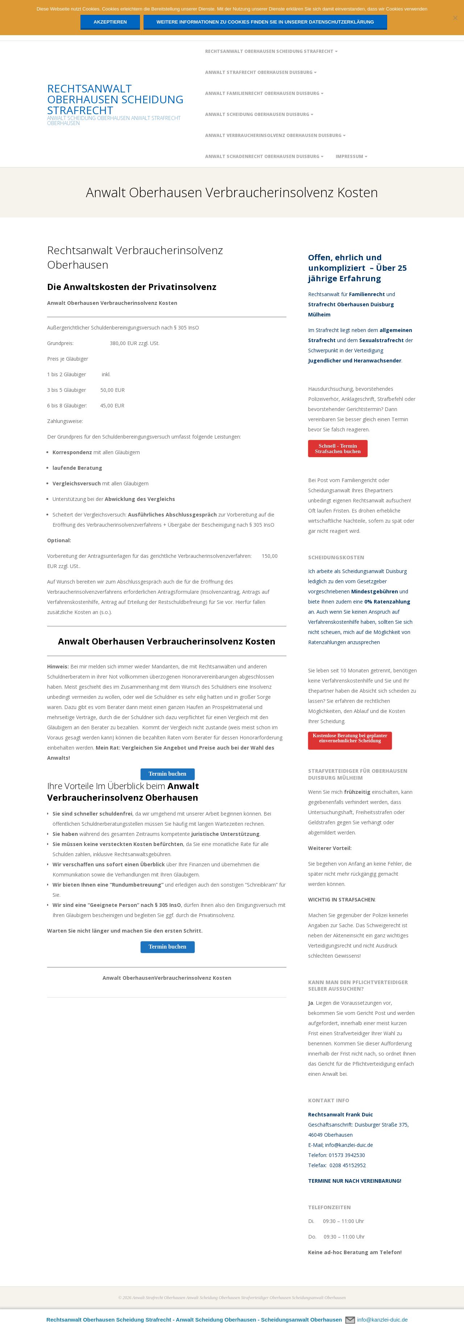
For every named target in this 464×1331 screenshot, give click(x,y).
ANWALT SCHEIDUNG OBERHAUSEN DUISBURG (257, 114)
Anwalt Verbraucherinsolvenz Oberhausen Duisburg (273, 135)
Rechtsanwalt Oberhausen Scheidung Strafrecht (269, 51)
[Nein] (455, 17)
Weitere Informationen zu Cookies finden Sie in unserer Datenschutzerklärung (265, 22)
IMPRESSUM (349, 156)
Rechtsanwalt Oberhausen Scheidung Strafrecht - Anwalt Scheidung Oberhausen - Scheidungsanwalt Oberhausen (194, 1320)
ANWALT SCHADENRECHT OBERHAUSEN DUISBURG (262, 156)
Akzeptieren (110, 22)
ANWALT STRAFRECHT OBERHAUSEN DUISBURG (258, 72)
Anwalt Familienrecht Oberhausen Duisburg (262, 93)
